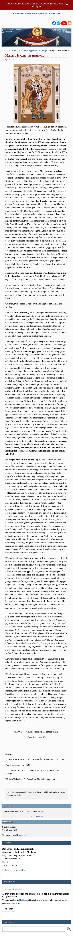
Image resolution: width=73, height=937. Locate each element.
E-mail (5, 862)
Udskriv (12, 59)
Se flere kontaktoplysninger (14, 870)
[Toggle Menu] (67, 4)
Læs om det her (36, 816)
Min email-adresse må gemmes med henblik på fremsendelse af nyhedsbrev (35, 895)
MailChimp (23, 900)
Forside (14, 51)
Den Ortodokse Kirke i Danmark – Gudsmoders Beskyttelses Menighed (36, 4)
